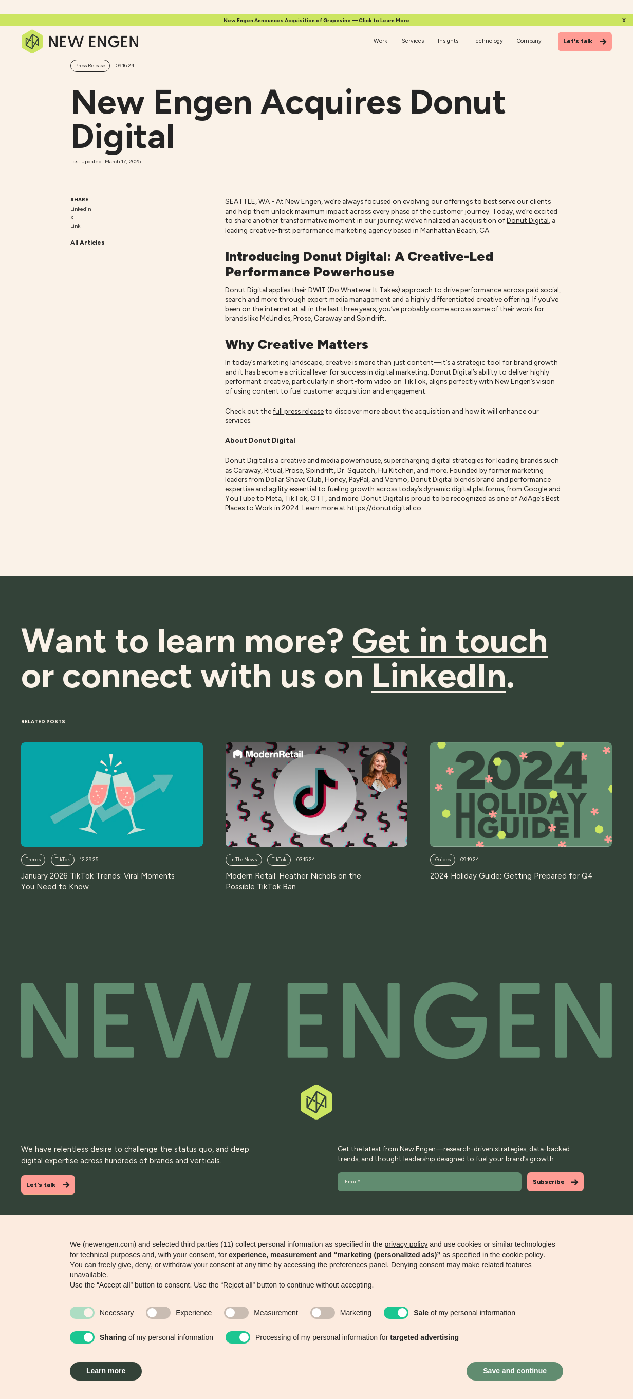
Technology (488, 41)
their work (516, 309)
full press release (298, 411)
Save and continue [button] (515, 1371)
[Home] (80, 41)
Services (413, 41)
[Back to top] (316, 1020)
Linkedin (80, 209)
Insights (448, 41)
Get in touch (450, 640)
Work (380, 41)
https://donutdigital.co (384, 507)
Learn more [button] (105, 1371)
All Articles (87, 242)
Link (75, 225)
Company (529, 41)
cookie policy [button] (522, 1255)
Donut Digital (528, 220)
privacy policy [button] (405, 1244)
